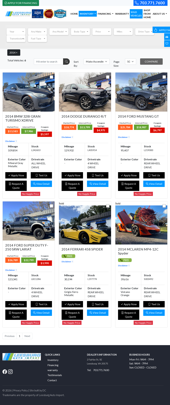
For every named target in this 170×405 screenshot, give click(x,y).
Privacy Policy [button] (20, 390)
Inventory (52, 359)
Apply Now (16, 175)
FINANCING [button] (105, 13)
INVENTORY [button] (87, 13)
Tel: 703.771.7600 (98, 370)
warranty (52, 370)
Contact (52, 380)
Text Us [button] (41, 175)
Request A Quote (16, 185)
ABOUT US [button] (159, 13)
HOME (74, 13)
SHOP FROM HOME (147, 14)
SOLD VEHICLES (136, 14)
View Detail (41, 183)
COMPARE (151, 61)
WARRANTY (122, 13)
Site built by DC (38, 390)
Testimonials (54, 375)
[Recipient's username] (48, 61)
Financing (52, 365)
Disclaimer (11, 141)
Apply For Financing (20, 2)
